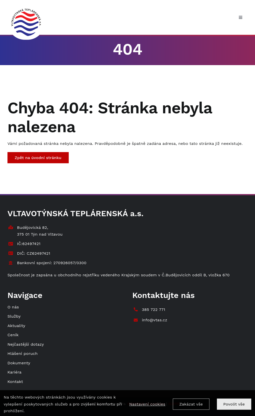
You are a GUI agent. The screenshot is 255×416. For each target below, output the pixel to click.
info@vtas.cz (154, 320)
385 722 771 (153, 309)
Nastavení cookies (147, 406)
